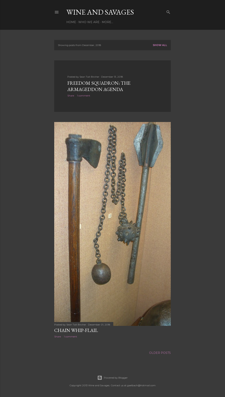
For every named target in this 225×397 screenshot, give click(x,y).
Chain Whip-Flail (76, 330)
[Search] (168, 11)
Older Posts (160, 353)
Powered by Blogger (112, 377)
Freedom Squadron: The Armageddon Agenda (99, 86)
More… (107, 22)
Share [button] (70, 95)
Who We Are (89, 22)
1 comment (83, 95)
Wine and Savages (100, 12)
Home (71, 22)
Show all (160, 45)
